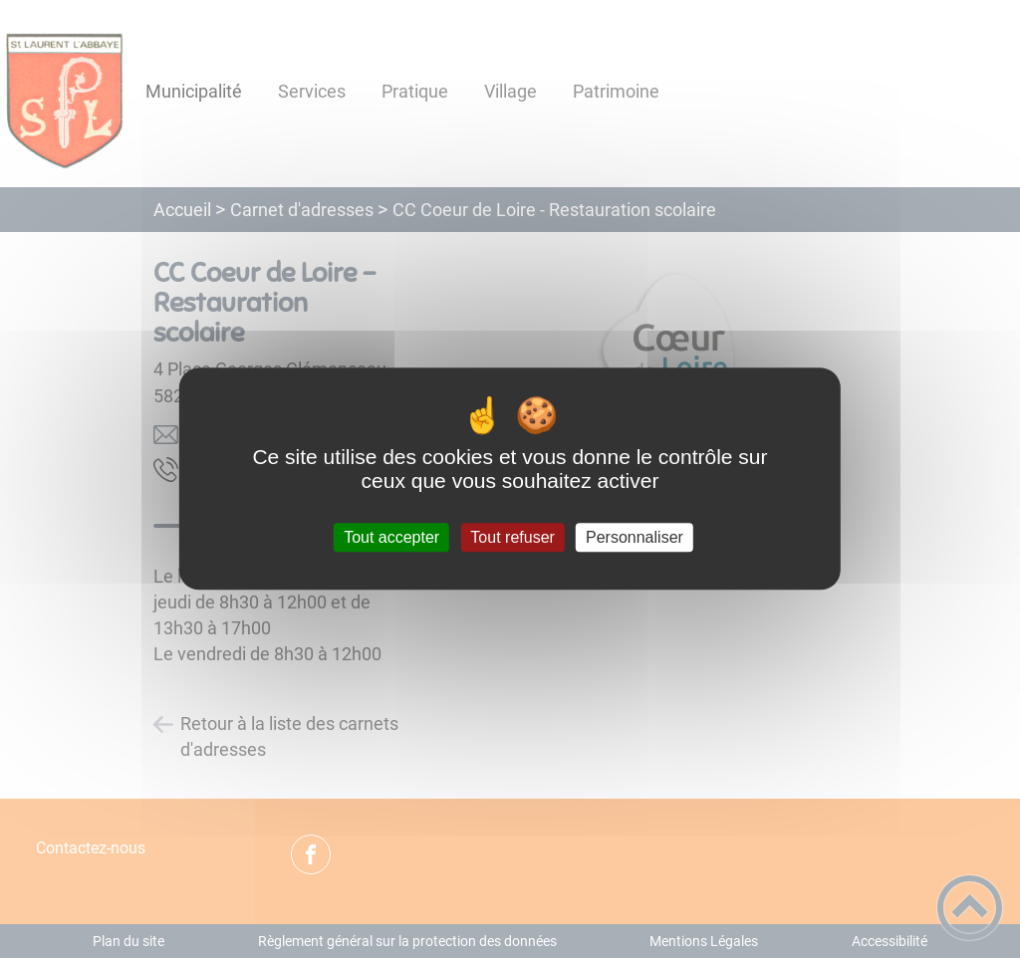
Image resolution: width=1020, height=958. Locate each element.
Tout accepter (391, 537)
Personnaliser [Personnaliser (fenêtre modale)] (634, 537)
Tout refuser (512, 537)
